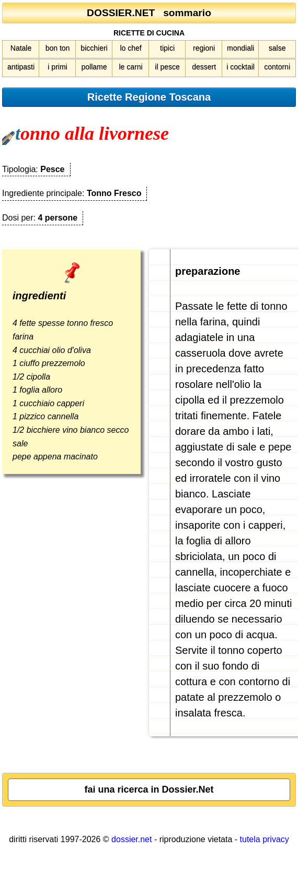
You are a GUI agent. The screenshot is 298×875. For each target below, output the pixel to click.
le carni (130, 67)
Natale (20, 48)
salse (277, 48)
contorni (277, 67)
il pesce (167, 67)
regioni (204, 48)
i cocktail (240, 67)
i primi (57, 67)
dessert (204, 67)
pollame (94, 67)
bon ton (57, 48)
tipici (167, 48)
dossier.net (131, 839)
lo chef (130, 48)
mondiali (240, 48)
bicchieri (94, 48)
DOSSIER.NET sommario (149, 12)
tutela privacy (264, 839)
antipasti (21, 67)
